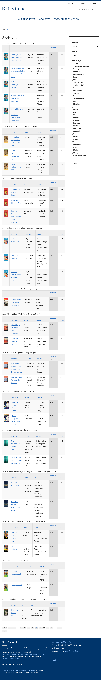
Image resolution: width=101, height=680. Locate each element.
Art (74, 112)
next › (59, 628)
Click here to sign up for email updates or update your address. (23, 654)
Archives (44, 19)
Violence (76, 88)
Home (4, 29)
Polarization (77, 90)
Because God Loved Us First (16, 341)
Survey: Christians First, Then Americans (17, 98)
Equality (76, 109)
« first (5, 628)
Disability (76, 120)
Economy (76, 123)
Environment (78, 128)
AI (74, 107)
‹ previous (12, 628)
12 (21, 628)
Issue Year (75, 52)
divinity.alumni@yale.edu (10, 658)
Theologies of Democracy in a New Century (16, 57)
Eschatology (77, 131)
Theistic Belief (78, 85)
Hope (75, 142)
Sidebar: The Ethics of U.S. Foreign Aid (16, 302)
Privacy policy (74, 642)
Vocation (76, 93)
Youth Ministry (78, 99)
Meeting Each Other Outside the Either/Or (16, 460)
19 (47, 628)
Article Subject (77, 61)
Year (62, 50)
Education (77, 126)
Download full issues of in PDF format (19, 670)
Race (75, 77)
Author (30, 50)
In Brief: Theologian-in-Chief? (16, 85)
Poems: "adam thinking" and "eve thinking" (16, 216)
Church (76, 117)
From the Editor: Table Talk (16, 167)
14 (28, 628)
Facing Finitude (17, 585)
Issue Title (75, 43)
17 (40, 628)
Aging (75, 63)
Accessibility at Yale (59, 642)
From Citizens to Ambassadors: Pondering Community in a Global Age (17, 114)
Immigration (77, 145)
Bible (75, 115)
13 (25, 628)
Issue (39, 50)
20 (51, 628)
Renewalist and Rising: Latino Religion (16, 380)
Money (75, 153)
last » (4, 631)
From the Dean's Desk (14, 613)
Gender (76, 139)
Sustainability (78, 82)
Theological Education (81, 66)
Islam (75, 147)
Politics (76, 101)
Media (75, 150)
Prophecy (76, 72)
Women (76, 96)
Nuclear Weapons (79, 155)
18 (44, 628)
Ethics (75, 136)
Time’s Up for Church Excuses (16, 192)
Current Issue (26, 19)
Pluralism (76, 104)
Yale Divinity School (67, 19)
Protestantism (78, 74)
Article (14, 50)
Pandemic (76, 134)
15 (32, 628)
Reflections (14, 8)
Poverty (76, 69)
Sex (74, 80)
